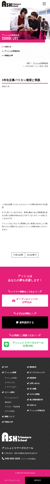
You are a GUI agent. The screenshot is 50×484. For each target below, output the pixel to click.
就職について (9, 416)
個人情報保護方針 (36, 400)
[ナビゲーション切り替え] (44, 4)
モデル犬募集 (35, 394)
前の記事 (18, 255)
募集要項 (33, 367)
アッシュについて (11, 398)
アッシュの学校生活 (12, 51)
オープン (37, 372)
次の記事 (31, 255)
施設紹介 (8, 402)
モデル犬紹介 (10, 411)
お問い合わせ (35, 383)
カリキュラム (10, 382)
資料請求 (33, 378)
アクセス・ (12, 406)
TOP (28, 63)
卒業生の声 (8, 56)
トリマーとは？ (11, 387)
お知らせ (7, 47)
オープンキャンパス (12, 480)
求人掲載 (33, 389)
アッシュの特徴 (11, 378)
